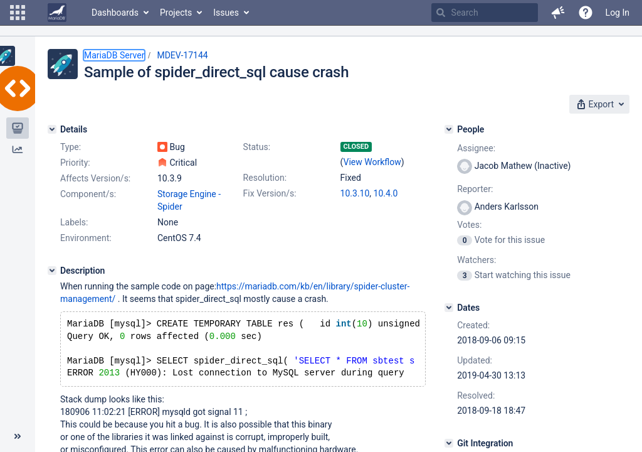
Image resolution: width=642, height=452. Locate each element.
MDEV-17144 (182, 55)
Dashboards (115, 13)
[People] (449, 129)
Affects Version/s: (95, 178)
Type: (70, 147)
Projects (176, 13)
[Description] (52, 270)
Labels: (74, 222)
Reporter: (475, 189)
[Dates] (449, 307)
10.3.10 (355, 193)
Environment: (86, 238)
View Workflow (372, 162)
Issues (226, 13)
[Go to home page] (57, 12)
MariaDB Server (114, 55)
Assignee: (476, 148)
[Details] (52, 129)
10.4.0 (386, 193)
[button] (17, 12)
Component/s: (88, 194)
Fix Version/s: (270, 193)
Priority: (75, 163)
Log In (617, 13)
